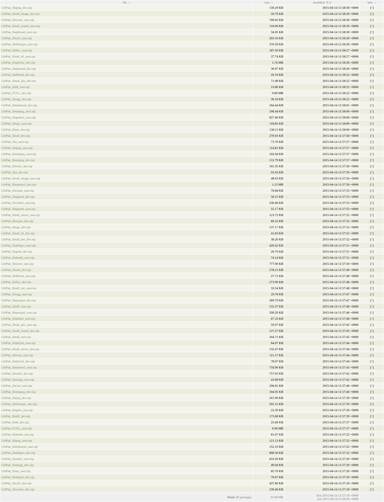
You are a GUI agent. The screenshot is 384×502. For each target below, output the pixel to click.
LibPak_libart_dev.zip (15, 129)
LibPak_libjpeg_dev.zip (16, 7)
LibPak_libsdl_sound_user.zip (20, 26)
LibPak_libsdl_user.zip (16, 337)
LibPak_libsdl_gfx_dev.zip (18, 80)
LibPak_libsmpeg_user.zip (18, 111)
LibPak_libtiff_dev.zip (15, 416)
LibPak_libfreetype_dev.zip (19, 404)
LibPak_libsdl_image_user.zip (20, 178)
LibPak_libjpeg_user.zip (17, 148)
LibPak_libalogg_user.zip (17, 379)
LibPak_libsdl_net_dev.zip (18, 239)
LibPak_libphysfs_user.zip (18, 343)
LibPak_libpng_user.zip (16, 440)
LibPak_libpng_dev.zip (16, 398)
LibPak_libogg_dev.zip (16, 99)
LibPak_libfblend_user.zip (18, 276)
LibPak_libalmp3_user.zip (18, 318)
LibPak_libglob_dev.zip (16, 251)
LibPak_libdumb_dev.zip (17, 434)
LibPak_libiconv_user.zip (17, 19)
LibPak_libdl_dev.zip (15, 422)
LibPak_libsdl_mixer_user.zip (20, 215)
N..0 (328, 2)
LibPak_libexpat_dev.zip (17, 221)
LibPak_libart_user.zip (15, 471)
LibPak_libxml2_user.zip (17, 458)
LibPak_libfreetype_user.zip (19, 44)
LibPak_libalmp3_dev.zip (17, 477)
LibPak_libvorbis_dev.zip (17, 489)
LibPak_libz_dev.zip (14, 172)
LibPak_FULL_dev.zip (16, 93)
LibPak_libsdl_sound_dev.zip (20, 330)
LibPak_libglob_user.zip (17, 410)
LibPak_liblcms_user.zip (17, 355)
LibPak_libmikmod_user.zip (19, 446)
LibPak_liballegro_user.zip (18, 245)
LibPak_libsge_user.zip (16, 123)
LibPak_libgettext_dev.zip (18, 62)
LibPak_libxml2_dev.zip (17, 373)
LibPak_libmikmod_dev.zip (19, 105)
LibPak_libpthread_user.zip (19, 32)
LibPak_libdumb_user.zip (17, 257)
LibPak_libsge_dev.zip (15, 227)
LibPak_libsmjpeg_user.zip (18, 154)
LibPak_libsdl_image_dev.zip (20, 13)
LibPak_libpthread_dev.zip (18, 68)
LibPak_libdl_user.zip (15, 87)
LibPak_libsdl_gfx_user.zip (19, 324)
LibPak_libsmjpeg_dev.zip (18, 391)
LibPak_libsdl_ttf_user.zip (18, 56)
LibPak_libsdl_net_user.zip (18, 288)
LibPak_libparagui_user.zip (19, 312)
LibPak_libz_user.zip (14, 141)
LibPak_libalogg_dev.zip (17, 465)
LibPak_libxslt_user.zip (16, 38)
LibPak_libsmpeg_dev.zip (18, 160)
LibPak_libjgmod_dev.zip (18, 196)
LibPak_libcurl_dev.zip (16, 483)
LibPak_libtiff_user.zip (16, 306)
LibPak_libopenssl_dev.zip (18, 184)
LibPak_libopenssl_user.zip (19, 367)
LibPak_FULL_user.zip (16, 428)
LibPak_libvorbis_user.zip (18, 202)
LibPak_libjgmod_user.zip (18, 208)
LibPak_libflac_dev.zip (16, 282)
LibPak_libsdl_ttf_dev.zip (18, 233)
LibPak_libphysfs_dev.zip (18, 361)
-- (130, 2)
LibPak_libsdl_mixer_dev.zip (20, 349)
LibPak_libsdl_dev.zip (15, 135)
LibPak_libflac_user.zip (16, 50)
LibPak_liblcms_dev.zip (17, 166)
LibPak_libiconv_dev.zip (17, 263)
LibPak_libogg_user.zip (16, 294)
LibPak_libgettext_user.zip (18, 117)
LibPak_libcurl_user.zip (16, 385)
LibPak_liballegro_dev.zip (18, 452)
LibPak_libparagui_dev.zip (18, 300)
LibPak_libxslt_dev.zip (16, 269)
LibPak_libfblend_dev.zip (18, 74)
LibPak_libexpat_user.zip (17, 190)
